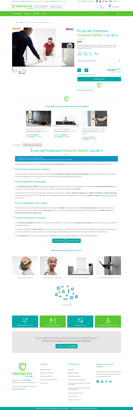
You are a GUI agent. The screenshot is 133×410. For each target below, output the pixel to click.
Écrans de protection (46, 376)
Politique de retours (74, 400)
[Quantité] (83, 70)
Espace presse (72, 396)
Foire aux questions (74, 376)
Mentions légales (73, 373)
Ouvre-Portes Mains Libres (48, 380)
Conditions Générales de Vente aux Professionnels (79, 388)
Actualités (36, 14)
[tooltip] (80, 53)
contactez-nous (106, 195)
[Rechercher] (117, 13)
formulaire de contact (19, 389)
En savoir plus (87, 48)
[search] (106, 13)
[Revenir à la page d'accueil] (16, 22)
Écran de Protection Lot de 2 (65, 130)
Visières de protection (47, 373)
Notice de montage (73, 241)
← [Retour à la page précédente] (13, 22)
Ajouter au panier (99, 79)
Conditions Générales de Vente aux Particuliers (79, 384)
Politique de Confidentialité (76, 380)
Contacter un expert (66, 346)
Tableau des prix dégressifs (32, 145)
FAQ (44, 14)
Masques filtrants (45, 369)
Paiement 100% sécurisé (75, 393)
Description (17, 145)
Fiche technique (59, 241)
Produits (17, 14)
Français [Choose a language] (114, 1)
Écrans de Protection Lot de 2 (37, 130)
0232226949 (82, 1)
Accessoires (44, 383)
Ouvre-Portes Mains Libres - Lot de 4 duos (94, 131)
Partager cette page (84, 90)
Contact (91, 1)
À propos (27, 14)
